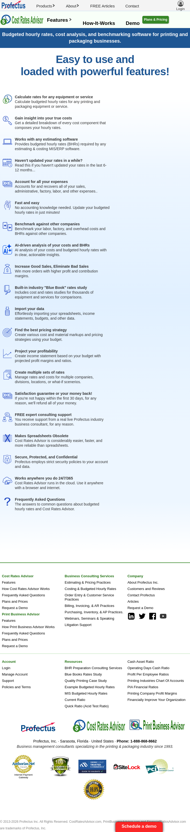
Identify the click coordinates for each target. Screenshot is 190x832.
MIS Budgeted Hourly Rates (86, 693)
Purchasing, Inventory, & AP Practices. (94, 612)
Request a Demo (15, 608)
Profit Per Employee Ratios (148, 674)
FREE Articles (102, 6)
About (73, 6)
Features (59, 20)
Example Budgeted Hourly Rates (90, 687)
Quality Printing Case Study (86, 681)
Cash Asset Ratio (140, 662)
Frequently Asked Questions (23, 595)
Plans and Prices (15, 601)
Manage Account (15, 674)
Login (6, 668)
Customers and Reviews (146, 589)
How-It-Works (99, 23)
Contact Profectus (141, 595)
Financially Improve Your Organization (156, 700)
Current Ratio (75, 700)
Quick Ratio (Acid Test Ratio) (87, 706)
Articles (133, 601)
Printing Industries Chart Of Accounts (155, 681)
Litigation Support (78, 625)
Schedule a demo (139, 826)
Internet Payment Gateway (23, 776)
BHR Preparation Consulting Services (93, 668)
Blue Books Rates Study (83, 674)
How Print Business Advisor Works (28, 627)
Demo (133, 23)
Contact (132, 6)
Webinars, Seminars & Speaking (89, 618)
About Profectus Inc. (142, 582)
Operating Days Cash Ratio (148, 668)
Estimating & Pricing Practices (88, 582)
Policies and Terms (16, 687)
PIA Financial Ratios (142, 687)
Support (8, 681)
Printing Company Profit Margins (152, 693)
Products (45, 6)
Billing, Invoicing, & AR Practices (89, 606)
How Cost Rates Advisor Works (26, 589)
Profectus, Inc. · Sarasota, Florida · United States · (95, 741)
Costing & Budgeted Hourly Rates (90, 589)
